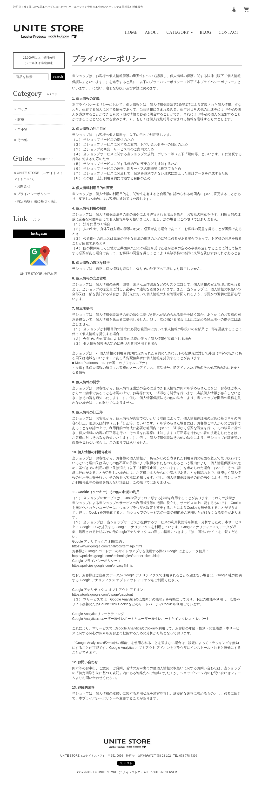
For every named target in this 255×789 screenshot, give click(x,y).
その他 (22, 140)
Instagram (39, 233)
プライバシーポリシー (34, 194)
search (58, 76)
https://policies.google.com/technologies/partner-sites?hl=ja (116, 556)
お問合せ (23, 186)
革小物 (22, 129)
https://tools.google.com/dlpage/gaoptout (102, 594)
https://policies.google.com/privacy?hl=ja (102, 565)
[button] (179, 33)
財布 (20, 119)
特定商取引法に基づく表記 (37, 201)
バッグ (22, 109)
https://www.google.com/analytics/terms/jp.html (107, 546)
